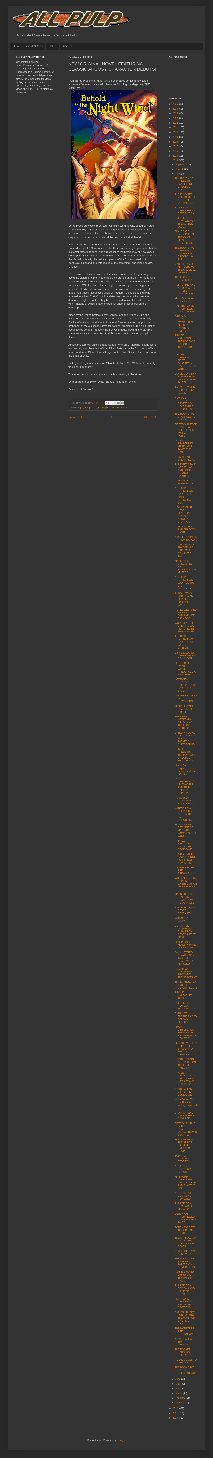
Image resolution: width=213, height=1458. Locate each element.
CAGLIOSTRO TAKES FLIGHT (185, 482)
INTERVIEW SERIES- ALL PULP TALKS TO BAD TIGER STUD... (185, 685)
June (178, 1379)
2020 (176, 132)
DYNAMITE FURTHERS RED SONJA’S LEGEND (186, 1018)
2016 (176, 151)
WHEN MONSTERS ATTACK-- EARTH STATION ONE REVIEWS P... (186, 884)
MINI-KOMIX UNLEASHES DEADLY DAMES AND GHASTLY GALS (186, 1182)
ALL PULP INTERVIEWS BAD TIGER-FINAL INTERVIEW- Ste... (184, 495)
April (178, 1388)
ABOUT (67, 46)
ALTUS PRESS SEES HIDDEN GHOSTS (184, 1169)
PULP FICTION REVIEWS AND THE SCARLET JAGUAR (185, 222)
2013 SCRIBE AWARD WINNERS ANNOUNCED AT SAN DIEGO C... (186, 669)
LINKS (52, 46)
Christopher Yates (106, 407)
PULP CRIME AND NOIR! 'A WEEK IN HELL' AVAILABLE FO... (186, 289)
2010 (176, 1417)
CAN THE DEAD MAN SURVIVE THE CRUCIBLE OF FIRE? (185, 268)
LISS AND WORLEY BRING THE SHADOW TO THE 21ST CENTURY (186, 1049)
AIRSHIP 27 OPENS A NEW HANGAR (186, 538)
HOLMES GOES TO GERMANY (186, 1361)
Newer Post (75, 417)
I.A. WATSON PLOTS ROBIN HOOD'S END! (184, 800)
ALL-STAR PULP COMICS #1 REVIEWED (184, 1196)
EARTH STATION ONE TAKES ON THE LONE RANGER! (185, 1063)
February (180, 1398)
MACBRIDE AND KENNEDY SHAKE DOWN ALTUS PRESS (184, 898)
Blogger (121, 1440)
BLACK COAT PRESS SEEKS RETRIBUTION (185, 210)
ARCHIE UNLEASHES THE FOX (184, 995)
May (178, 1383)
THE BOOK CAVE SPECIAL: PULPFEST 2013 (185, 1370)
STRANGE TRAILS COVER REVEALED (185, 910)
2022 (176, 122)
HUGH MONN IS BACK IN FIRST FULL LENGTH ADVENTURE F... (186, 858)
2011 (176, 1413)
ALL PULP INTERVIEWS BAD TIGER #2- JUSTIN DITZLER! (185, 642)
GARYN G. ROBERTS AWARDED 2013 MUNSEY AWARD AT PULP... (185, 323)
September (181, 164)
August (179, 169)
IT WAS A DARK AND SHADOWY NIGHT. (185, 529)
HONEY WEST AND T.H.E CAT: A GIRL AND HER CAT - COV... (186, 614)
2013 (176, 160)
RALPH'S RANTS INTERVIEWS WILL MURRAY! (185, 309)
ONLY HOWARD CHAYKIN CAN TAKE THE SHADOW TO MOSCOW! (184, 958)
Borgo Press (91, 407)
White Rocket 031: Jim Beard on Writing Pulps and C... (186, 1103)
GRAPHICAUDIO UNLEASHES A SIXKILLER (185, 1115)
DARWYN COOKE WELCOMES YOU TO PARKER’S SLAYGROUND (185, 738)
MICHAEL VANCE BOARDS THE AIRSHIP (184, 709)
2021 (176, 127)
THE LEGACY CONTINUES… (185, 278)
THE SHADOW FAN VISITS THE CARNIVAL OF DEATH (186, 1242)
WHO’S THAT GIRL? (182, 919)
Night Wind (122, 407)
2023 (176, 118)
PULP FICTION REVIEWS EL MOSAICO (184, 1206)
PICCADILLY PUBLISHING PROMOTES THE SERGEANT (186, 973)
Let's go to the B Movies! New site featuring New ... (185, 945)
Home (16, 46)
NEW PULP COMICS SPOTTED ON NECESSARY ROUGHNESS (184, 403)
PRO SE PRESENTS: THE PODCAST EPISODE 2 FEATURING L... (185, 755)
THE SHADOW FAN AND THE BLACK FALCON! (186, 985)
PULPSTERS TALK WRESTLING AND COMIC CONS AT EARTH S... (185, 470)
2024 (176, 113)
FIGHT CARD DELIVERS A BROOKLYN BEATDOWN (183, 1303)
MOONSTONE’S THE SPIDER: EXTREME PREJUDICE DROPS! (184, 1145)
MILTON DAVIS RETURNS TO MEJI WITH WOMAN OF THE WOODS (186, 830)
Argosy (80, 407)
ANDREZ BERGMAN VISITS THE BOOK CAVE (183, 845)
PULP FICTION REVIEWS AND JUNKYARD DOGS (185, 1289)
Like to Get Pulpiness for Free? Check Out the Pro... (185, 769)
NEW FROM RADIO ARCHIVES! (186, 1252)
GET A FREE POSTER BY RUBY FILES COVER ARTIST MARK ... (185, 931)
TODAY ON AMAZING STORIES (182, 1158)
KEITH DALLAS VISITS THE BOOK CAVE (183, 1092)
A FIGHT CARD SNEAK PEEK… (185, 458)
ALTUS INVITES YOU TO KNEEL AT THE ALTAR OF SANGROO (185, 198)
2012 (176, 1408)
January (180, 1402)
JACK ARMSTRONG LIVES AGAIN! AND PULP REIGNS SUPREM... (184, 785)
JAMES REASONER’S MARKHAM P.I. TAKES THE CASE (184, 446)
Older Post (150, 417)
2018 (176, 141)
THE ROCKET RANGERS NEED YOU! (183, 1352)
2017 (176, 146)
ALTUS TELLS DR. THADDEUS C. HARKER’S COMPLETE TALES (185, 550)
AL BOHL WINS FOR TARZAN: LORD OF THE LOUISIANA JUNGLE (184, 599)
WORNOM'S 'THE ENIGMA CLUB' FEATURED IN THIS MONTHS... (186, 627)
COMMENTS (34, 46)
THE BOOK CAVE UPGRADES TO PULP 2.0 (185, 416)
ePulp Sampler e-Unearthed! (184, 300)
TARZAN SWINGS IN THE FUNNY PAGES (185, 390)
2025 (176, 108)
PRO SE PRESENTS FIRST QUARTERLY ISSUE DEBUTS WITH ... (185, 361)
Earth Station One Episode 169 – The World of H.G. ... (184, 1276)
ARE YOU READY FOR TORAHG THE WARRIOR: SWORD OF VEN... (185, 1318)
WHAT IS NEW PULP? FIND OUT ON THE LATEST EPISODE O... (184, 814)
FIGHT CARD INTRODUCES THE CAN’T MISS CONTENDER (184, 237)
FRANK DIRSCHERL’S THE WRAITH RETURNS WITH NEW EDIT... (185, 1032)
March (179, 1393)
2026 (176, 104)
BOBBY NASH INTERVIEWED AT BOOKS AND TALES (185, 1218)
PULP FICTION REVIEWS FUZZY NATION (185, 1006)
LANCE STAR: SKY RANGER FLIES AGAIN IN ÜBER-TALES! (186, 378)
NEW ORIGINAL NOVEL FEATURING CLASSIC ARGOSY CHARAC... (184, 514)
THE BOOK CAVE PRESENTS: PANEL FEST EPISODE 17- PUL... (184, 184)
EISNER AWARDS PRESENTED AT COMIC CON (185, 655)
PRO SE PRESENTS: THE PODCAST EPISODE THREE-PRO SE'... (185, 342)
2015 (176, 155)
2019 (176, 137)
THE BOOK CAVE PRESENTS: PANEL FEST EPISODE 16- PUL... (184, 253)
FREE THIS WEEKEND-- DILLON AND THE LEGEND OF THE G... (184, 722)
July (177, 173)
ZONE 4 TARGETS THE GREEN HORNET (185, 1230)
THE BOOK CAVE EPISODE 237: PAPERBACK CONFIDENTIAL (185, 1263)
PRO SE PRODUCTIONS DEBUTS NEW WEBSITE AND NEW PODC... (185, 1078)
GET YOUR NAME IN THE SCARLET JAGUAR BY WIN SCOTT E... (186, 1129)
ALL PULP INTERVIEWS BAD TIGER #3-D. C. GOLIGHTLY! (185, 583)
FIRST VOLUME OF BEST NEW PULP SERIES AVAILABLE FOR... (186, 430)
